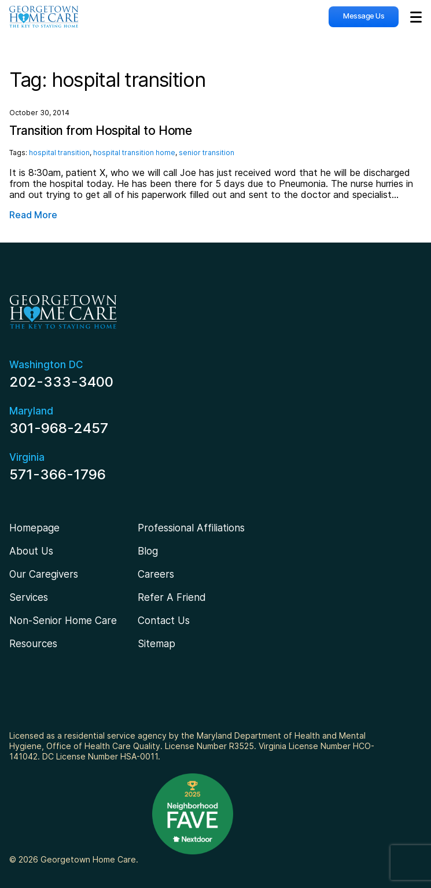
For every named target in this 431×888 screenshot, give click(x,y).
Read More (33, 215)
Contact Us (164, 620)
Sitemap (156, 644)
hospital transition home (134, 152)
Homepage (34, 528)
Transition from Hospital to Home (100, 130)
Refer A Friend (172, 597)
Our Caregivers (43, 574)
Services (28, 597)
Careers (156, 574)
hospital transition (59, 152)
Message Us (363, 15)
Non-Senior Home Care (63, 620)
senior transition (206, 152)
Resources (33, 644)
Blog (148, 551)
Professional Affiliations (191, 528)
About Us (31, 551)
